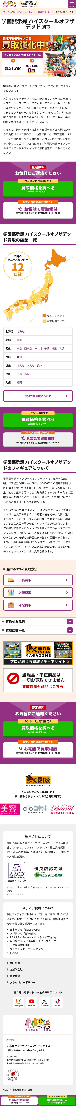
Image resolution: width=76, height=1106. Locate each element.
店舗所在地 (16, 969)
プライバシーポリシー (22, 982)
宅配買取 (19, 605)
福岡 (19, 382)
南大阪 (31, 365)
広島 (19, 374)
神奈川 (38, 348)
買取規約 (15, 976)
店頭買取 (19, 592)
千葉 (46, 348)
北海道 (21, 331)
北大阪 (21, 365)
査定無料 (38, 167)
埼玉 (54, 348)
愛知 (19, 357)
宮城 (19, 340)
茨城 (61, 348)
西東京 (28, 348)
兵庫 (39, 365)
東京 (19, 348)
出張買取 (19, 580)
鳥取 (26, 374)
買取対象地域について (38, 396)
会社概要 (15, 963)
